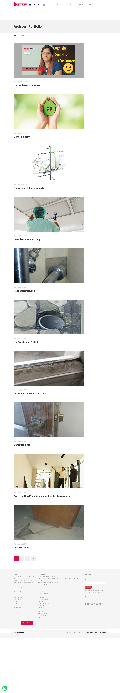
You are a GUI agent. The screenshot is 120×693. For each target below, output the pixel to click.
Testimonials (41, 667)
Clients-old (40, 665)
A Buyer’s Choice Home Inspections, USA (23, 638)
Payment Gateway (42, 650)
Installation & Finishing (32, 258)
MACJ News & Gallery (43, 657)
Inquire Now (26, 681)
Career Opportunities (43, 673)
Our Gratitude (17, 644)
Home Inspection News (43, 654)
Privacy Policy (90, 690)
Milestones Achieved (19, 642)
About (51, 5)
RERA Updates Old (42, 656)
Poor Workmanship (30, 315)
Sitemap (97, 690)
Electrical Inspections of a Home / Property (48, 640)
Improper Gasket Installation (35, 429)
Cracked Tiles (26, 601)
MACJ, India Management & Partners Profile (24, 640)
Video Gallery (41, 659)
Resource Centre (69, 5)
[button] (4, 688)
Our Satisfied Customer (32, 86)
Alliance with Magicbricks (43, 661)
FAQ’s (15, 663)
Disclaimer (103, 690)
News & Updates (80, 5)
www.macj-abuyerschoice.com (95, 658)
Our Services (58, 5)
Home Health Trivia (18, 659)
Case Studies (17, 654)
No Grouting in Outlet (31, 372)
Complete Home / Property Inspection (47, 634)
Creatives (16, 661)
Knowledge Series (18, 656)
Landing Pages (17, 665)
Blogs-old (16, 652)
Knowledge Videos (18, 657)
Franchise (98, 5)
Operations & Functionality (34, 201)
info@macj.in (91, 656)
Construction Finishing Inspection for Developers (47, 544)
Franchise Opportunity (43, 671)
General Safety (27, 143)
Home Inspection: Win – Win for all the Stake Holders (50, 646)
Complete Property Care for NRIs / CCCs (47, 642)
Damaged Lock (27, 486)
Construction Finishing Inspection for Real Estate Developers (52, 644)
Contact (46, 15)
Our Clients (90, 5)
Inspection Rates (42, 648)
